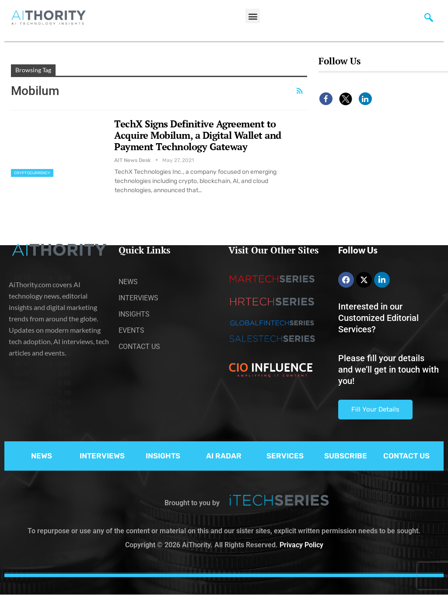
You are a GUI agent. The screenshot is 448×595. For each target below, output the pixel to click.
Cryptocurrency (32, 173)
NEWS (41, 455)
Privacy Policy (301, 545)
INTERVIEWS (102, 455)
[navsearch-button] (429, 19)
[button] (252, 16)
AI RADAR (224, 455)
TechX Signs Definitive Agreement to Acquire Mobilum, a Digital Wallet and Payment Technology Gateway (197, 135)
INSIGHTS (163, 455)
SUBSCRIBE (345, 455)
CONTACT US (406, 455)
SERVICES (285, 455)
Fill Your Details (375, 409)
